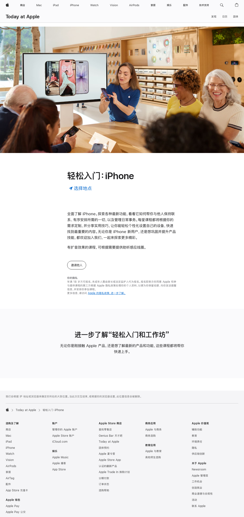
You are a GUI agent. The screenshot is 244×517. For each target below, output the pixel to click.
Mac (8, 435)
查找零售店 (105, 429)
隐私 (194, 447)
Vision (10, 460)
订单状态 (104, 484)
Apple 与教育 (153, 451)
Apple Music (60, 457)
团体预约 (104, 447)
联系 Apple (199, 506)
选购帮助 (104, 490)
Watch (10, 453)
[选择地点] (80, 188)
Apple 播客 (59, 463)
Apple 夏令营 (107, 453)
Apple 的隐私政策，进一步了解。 (107, 293)
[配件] (185, 5)
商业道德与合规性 (202, 493)
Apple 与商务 (153, 429)
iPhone (10, 447)
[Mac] (39, 5)
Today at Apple (22, 16)
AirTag (10, 478)
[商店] (22, 5)
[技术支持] (204, 5)
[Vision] (114, 5)
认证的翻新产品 (108, 466)
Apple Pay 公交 (16, 512)
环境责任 (197, 441)
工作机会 (197, 481)
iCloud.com (59, 441)
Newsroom (199, 469)
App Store (59, 469)
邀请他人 (76, 265)
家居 (8, 472)
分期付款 (104, 478)
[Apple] (7, 5)
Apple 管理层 (200, 475)
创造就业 (197, 487)
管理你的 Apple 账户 (64, 429)
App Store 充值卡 (17, 490)
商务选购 (150, 435)
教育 (194, 435)
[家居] (153, 5)
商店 (8, 429)
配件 (8, 484)
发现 (213, 16)
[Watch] (94, 5)
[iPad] (56, 5)
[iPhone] (74, 5)
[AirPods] (134, 5)
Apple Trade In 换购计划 (114, 472)
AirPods (11, 466)
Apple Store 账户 (63, 435)
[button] (221, 5)
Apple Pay (12, 506)
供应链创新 (198, 453)
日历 (224, 16)
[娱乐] (169, 5)
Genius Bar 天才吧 (110, 435)
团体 (235, 16)
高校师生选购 (153, 457)
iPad (9, 441)
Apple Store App (110, 460)
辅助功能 (197, 429)
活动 (194, 499)
